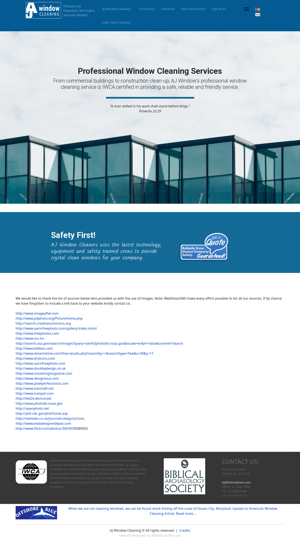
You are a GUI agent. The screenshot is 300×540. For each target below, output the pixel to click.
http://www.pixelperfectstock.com (42, 383)
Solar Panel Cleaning (116, 22)
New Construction (193, 9)
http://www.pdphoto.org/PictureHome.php (49, 318)
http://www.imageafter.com (37, 313)
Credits (184, 530)
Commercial (147, 9)
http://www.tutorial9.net (35, 388)
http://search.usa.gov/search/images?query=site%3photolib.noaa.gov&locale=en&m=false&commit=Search (99, 343)
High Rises (219, 9)
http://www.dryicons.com (35, 358)
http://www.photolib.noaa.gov (39, 403)
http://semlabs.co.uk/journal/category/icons (50, 418)
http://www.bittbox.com (34, 348)
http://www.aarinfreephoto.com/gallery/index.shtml (56, 328)
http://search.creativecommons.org (43, 323)
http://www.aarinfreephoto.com (40, 363)
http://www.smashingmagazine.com (44, 373)
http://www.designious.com (37, 378)
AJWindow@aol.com (236, 482)
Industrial (168, 9)
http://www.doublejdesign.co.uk (41, 368)
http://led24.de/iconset (33, 398)
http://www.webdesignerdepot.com (43, 423)
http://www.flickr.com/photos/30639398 (47, 428)
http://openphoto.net (32, 408)
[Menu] (246, 9)
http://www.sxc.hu (30, 338)
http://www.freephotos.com (37, 333)
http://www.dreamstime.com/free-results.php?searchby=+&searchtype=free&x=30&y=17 (85, 353)
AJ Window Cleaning (116, 9)
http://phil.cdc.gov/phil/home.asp (42, 413)
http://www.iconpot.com (35, 393)
